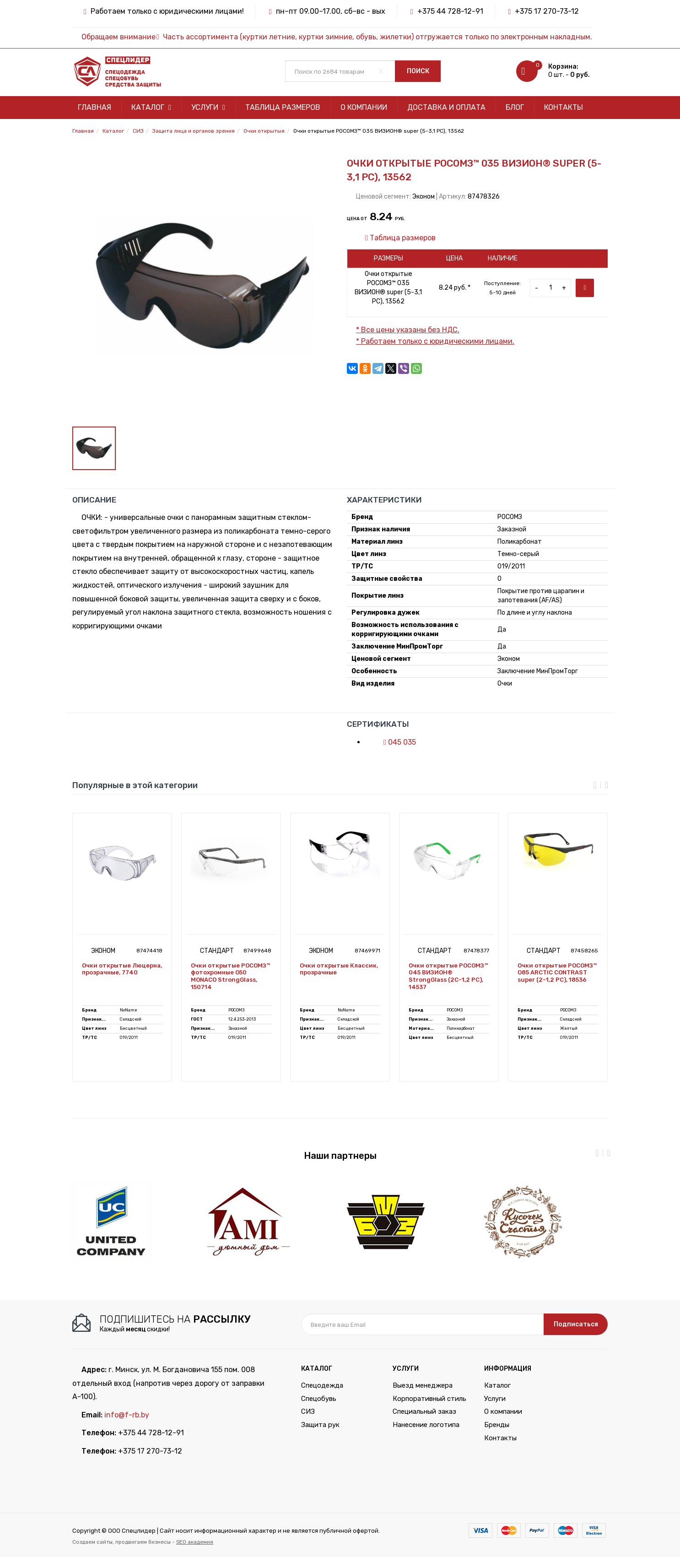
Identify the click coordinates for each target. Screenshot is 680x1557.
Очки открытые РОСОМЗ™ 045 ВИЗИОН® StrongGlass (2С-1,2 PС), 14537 (448, 976)
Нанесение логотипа (426, 1425)
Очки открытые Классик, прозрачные (339, 969)
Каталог (151, 107)
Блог (515, 107)
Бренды (496, 1425)
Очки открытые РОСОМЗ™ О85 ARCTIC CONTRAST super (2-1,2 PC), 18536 (557, 972)
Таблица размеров (282, 107)
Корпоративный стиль (429, 1399)
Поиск (418, 71)
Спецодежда (322, 1385)
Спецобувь (318, 1399)
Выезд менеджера (423, 1385)
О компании (363, 107)
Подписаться (576, 1324)
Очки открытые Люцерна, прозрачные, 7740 (122, 969)
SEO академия (194, 1542)
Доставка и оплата (446, 107)
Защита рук (320, 1425)
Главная (94, 107)
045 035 (395, 742)
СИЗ (308, 1411)
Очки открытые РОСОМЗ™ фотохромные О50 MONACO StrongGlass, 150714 (230, 976)
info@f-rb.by (126, 1415)
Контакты (563, 107)
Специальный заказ (424, 1411)
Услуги (208, 107)
